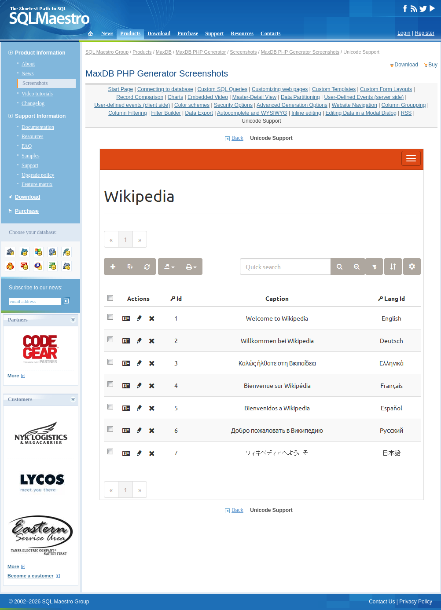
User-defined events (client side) (132, 105)
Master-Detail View (254, 97)
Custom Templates (334, 89)
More (13, 375)
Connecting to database (165, 89)
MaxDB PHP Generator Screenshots (300, 52)
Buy (432, 65)
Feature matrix (37, 184)
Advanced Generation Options (292, 105)
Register (424, 33)
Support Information (40, 116)
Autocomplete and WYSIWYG (252, 113)
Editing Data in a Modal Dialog (360, 113)
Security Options (233, 105)
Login (403, 33)
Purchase (187, 33)
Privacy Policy (415, 602)
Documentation (38, 127)
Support (214, 33)
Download (158, 33)
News (107, 33)
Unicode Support (261, 121)
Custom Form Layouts (386, 89)
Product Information (40, 53)
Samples (31, 156)
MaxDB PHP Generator (201, 52)
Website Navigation (354, 105)
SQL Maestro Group (107, 52)
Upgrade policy (38, 175)
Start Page (120, 89)
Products (130, 33)
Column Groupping (404, 105)
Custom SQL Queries (223, 89)
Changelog (33, 103)
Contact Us (382, 602)
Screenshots (35, 83)
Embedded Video (207, 97)
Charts (175, 97)
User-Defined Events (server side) (364, 97)
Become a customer (30, 575)
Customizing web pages (280, 89)
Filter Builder (165, 113)
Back (237, 138)
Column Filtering (127, 113)
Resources (242, 33)
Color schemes (191, 105)
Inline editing (306, 113)
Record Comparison (139, 97)
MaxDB (164, 52)
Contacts (270, 33)
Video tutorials (37, 94)
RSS (406, 113)
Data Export (199, 113)
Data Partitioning (300, 97)
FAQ (27, 146)
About (28, 64)
